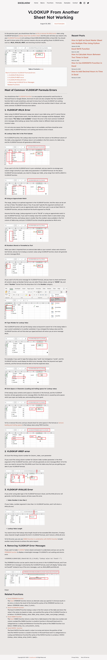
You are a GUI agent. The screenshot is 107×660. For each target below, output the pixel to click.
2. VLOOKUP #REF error (16, 77)
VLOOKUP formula (14, 38)
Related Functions (14, 85)
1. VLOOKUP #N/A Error (16, 75)
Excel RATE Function (81, 49)
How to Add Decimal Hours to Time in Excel (87, 73)
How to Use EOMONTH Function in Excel (87, 64)
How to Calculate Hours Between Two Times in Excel (86, 56)
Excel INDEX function (15, 617)
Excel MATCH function (15, 628)
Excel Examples (59, 24)
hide (41, 69)
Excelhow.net (32, 657)
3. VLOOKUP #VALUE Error (17, 80)
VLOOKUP (21, 550)
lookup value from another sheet (29, 36)
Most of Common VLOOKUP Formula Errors (20, 73)
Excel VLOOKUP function (16, 607)
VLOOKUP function (25, 96)
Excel (12, 601)
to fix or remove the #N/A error (46, 33)
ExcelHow (24, 3)
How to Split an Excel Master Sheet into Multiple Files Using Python (87, 41)
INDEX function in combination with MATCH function (40, 539)
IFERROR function (11, 552)
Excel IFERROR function (15, 598)
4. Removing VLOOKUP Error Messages (21, 82)
